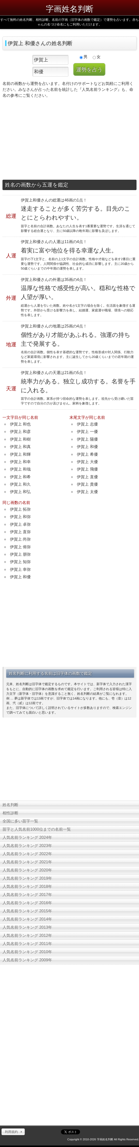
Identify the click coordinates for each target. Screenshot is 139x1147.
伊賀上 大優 (87, 462)
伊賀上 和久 (20, 484)
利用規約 (11, 1132)
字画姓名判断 (69, 8)
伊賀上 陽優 (87, 439)
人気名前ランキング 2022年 (27, 854)
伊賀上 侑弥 (20, 547)
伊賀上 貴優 (87, 484)
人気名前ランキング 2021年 (27, 862)
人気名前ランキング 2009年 (27, 960)
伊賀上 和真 (20, 447)
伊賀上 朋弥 (20, 554)
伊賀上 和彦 (20, 431)
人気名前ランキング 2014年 (27, 919)
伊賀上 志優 (87, 424)
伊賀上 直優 (87, 477)
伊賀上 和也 (20, 424)
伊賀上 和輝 (20, 454)
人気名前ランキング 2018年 (27, 886)
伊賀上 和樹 (20, 439)
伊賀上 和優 (87, 447)
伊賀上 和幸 (20, 462)
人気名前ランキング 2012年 (27, 935)
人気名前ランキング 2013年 (27, 927)
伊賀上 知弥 (20, 562)
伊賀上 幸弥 (20, 569)
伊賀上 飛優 (87, 469)
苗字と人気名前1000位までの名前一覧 (36, 829)
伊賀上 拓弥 (20, 509)
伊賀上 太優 (87, 492)
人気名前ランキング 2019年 (27, 878)
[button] (13, 1131)
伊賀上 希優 (87, 454)
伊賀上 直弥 (20, 532)
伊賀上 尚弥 (20, 539)
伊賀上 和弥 (20, 517)
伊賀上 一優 (87, 431)
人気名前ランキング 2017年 (27, 895)
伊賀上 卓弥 (20, 524)
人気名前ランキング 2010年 (27, 952)
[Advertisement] (69, 140)
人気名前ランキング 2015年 (27, 911)
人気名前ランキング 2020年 (27, 870)
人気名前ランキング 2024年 (27, 837)
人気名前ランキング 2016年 (27, 903)
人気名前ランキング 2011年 (27, 944)
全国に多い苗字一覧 (20, 821)
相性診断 (10, 813)
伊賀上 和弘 (20, 492)
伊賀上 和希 (20, 477)
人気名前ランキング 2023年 (27, 846)
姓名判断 (10, 805)
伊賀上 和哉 (20, 469)
